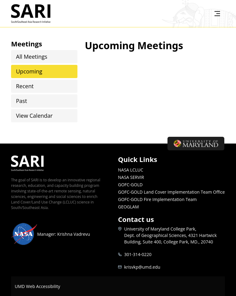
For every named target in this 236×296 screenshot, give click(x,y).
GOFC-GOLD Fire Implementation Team (157, 199)
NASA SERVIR (131, 177)
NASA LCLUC (130, 170)
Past (21, 101)
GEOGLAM (128, 207)
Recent (24, 86)
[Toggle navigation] (217, 13)
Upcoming (29, 71)
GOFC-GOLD (130, 184)
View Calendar (34, 115)
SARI (38, 13)
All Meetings (31, 56)
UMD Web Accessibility (37, 286)
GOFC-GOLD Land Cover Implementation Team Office (171, 192)
